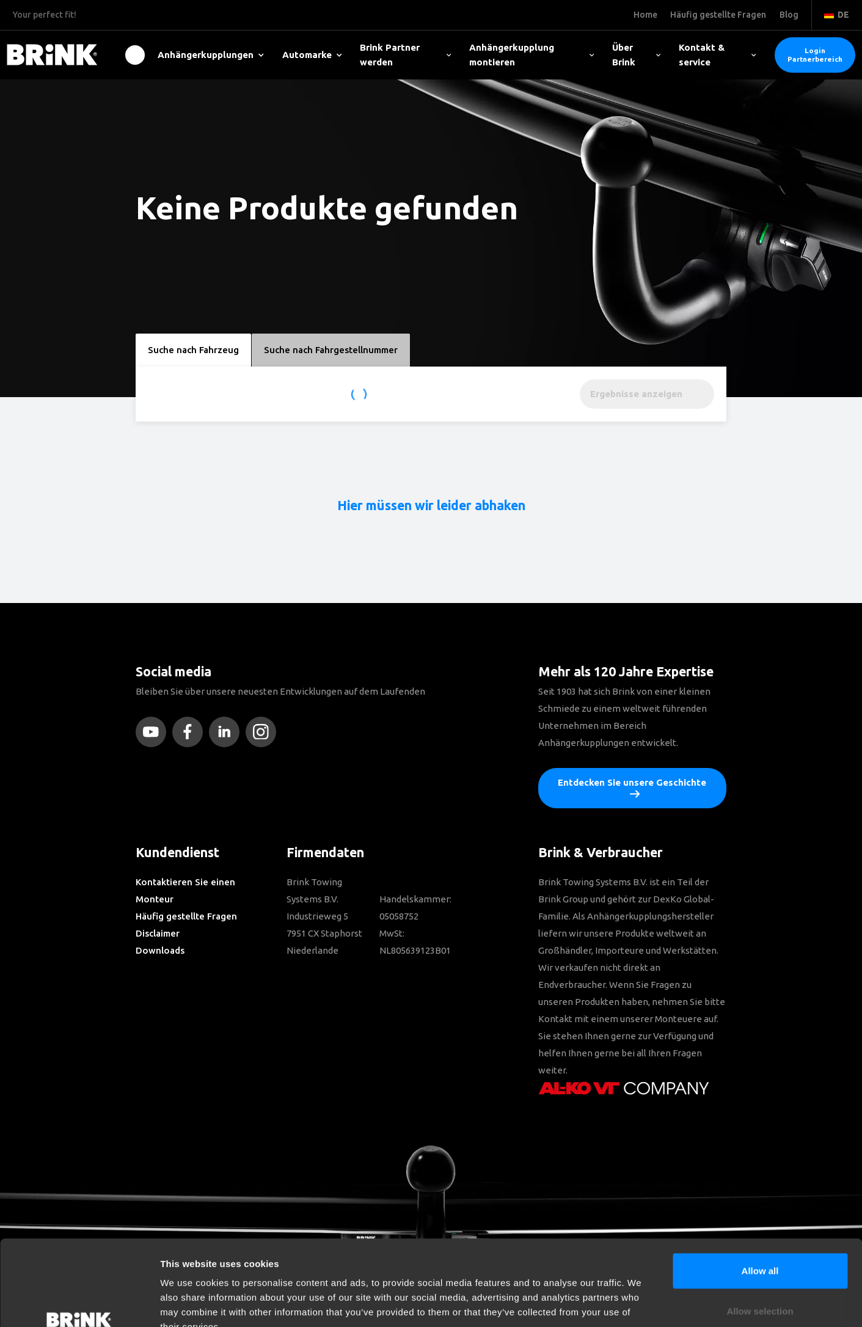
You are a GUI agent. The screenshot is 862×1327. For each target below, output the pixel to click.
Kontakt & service (717, 54)
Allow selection (759, 1237)
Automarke (312, 54)
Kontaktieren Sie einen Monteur (185, 890)
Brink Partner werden (405, 54)
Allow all (760, 1197)
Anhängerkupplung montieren (531, 54)
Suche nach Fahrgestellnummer (331, 350)
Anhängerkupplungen (211, 54)
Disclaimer (158, 933)
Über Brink (636, 54)
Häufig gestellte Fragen (186, 916)
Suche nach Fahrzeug (193, 350)
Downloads (160, 950)
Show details (641, 1303)
